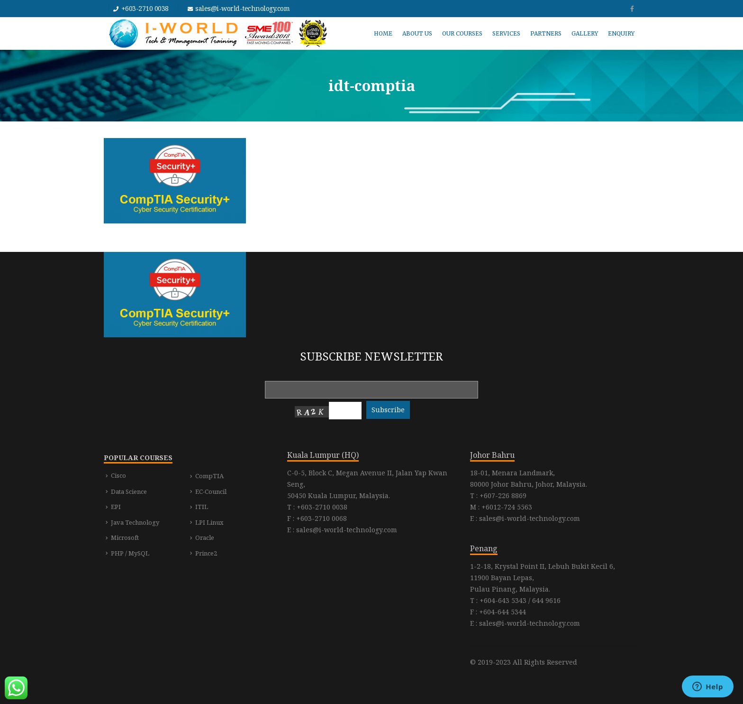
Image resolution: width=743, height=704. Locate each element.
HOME (383, 33)
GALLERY (584, 33)
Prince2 (206, 553)
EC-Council (211, 491)
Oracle (204, 537)
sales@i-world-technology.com (242, 8)
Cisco (118, 475)
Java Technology (135, 522)
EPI (116, 506)
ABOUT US (417, 33)
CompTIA (209, 476)
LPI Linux (209, 522)
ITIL (201, 506)
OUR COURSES (462, 33)
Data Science (129, 491)
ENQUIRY (621, 33)
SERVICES (506, 33)
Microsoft (125, 537)
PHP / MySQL (130, 553)
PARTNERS (546, 33)
